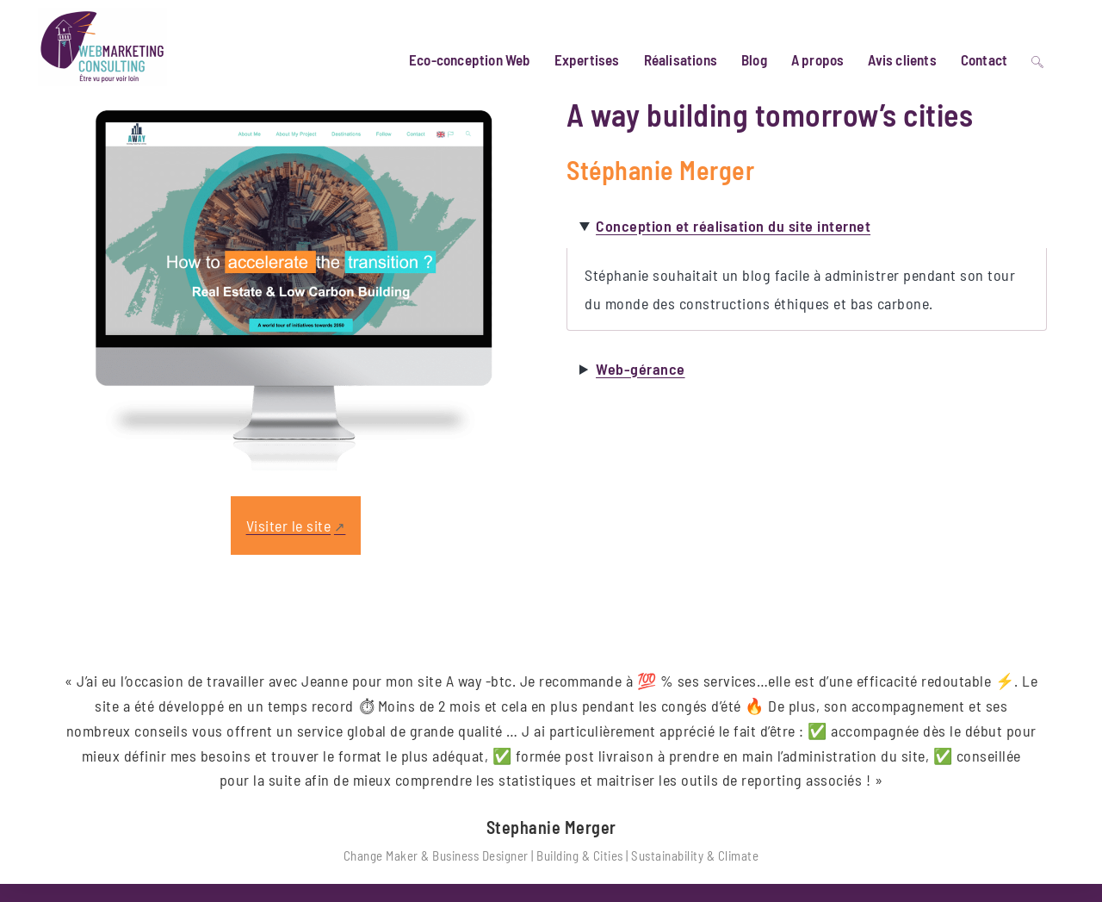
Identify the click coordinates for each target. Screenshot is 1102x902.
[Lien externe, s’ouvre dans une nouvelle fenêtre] (295, 535)
